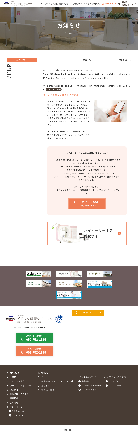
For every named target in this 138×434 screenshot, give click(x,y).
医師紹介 (14, 390)
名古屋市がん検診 (89, 390)
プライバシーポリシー (20, 386)
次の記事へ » (125, 60)
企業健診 (85, 381)
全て (9, 76)
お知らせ (14, 403)
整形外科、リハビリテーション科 (57, 381)
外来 (9, 68)
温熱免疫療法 (47, 390)
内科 (43, 377)
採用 (9, 72)
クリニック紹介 (17, 381)
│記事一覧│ (87, 60)
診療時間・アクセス (19, 394)
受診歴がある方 (18, 411)
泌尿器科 (45, 386)
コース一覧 (113, 381)
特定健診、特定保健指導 (92, 385)
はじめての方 (17, 415)
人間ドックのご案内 (116, 377)
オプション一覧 (115, 385)
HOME (13, 377)
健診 (9, 64)
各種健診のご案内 (88, 377)
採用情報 (14, 398)
